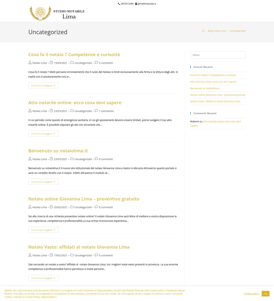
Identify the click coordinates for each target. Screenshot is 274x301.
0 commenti (106, 63)
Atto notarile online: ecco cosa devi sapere (75, 102)
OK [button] (265, 293)
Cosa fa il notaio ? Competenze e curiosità (74, 54)
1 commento (106, 111)
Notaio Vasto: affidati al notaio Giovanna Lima (79, 247)
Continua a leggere (45, 84)
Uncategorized (238, 30)
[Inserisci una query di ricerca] (218, 55)
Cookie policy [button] (251, 293)
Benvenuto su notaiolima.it (58, 151)
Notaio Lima (40, 63)
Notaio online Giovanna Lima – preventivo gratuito (84, 199)
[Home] (203, 30)
